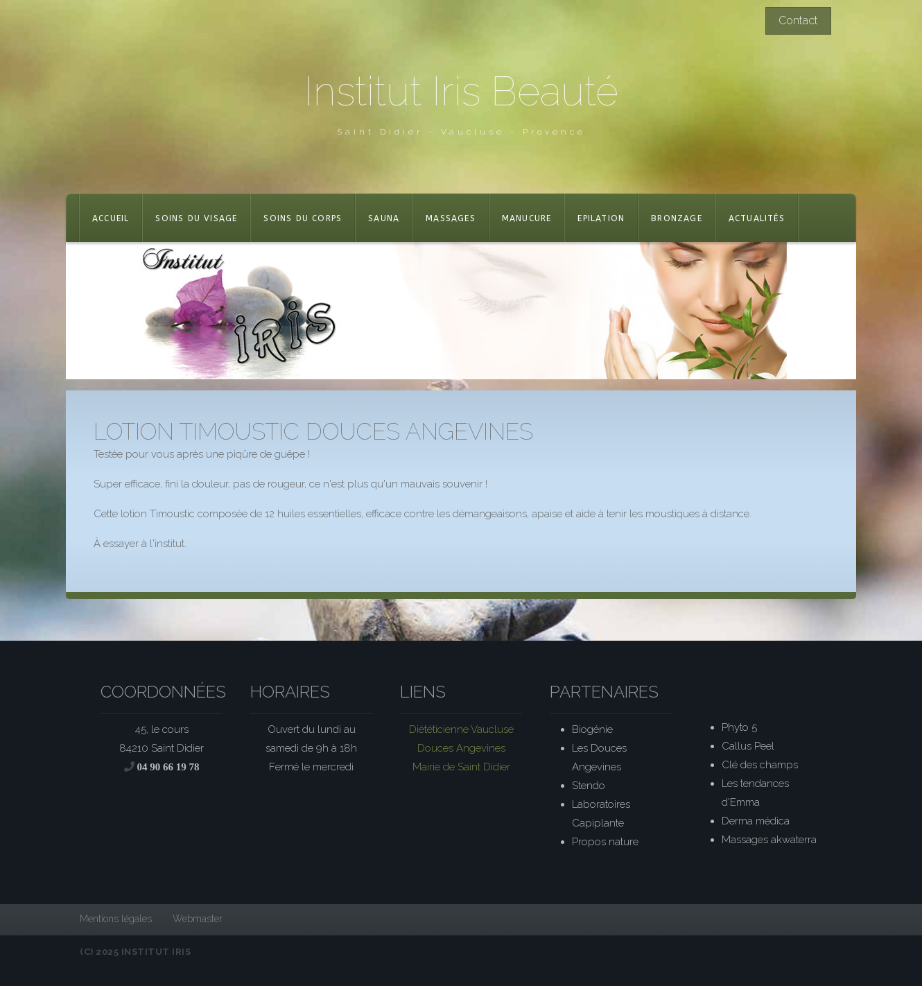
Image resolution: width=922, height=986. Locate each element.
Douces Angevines (461, 748)
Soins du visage (196, 218)
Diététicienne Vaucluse (461, 729)
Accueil (110, 218)
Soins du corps (302, 218)
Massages (451, 218)
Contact (798, 20)
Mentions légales (116, 918)
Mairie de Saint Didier (461, 767)
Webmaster (198, 918)
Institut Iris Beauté (461, 91)
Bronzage (676, 218)
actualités (757, 218)
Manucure (527, 218)
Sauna (383, 218)
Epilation (601, 218)
